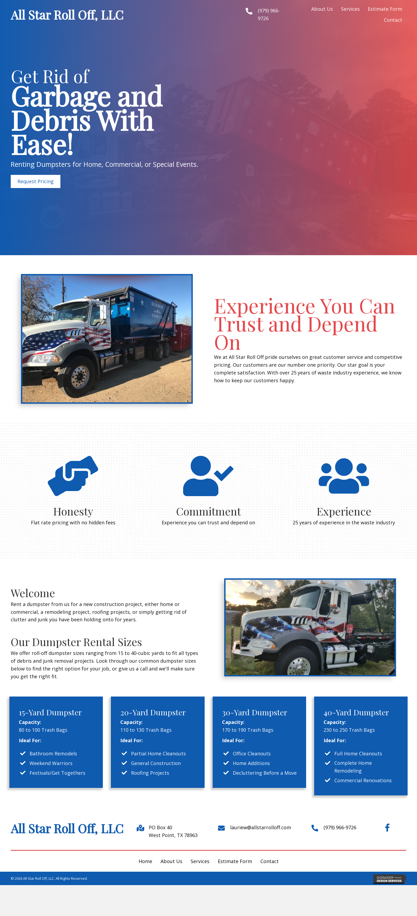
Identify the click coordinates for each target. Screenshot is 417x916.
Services (200, 861)
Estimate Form (235, 861)
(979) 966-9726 (340, 827)
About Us (171, 861)
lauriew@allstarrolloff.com (260, 827)
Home (145, 861)
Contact (269, 861)
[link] (322, 9)
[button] (35, 181)
